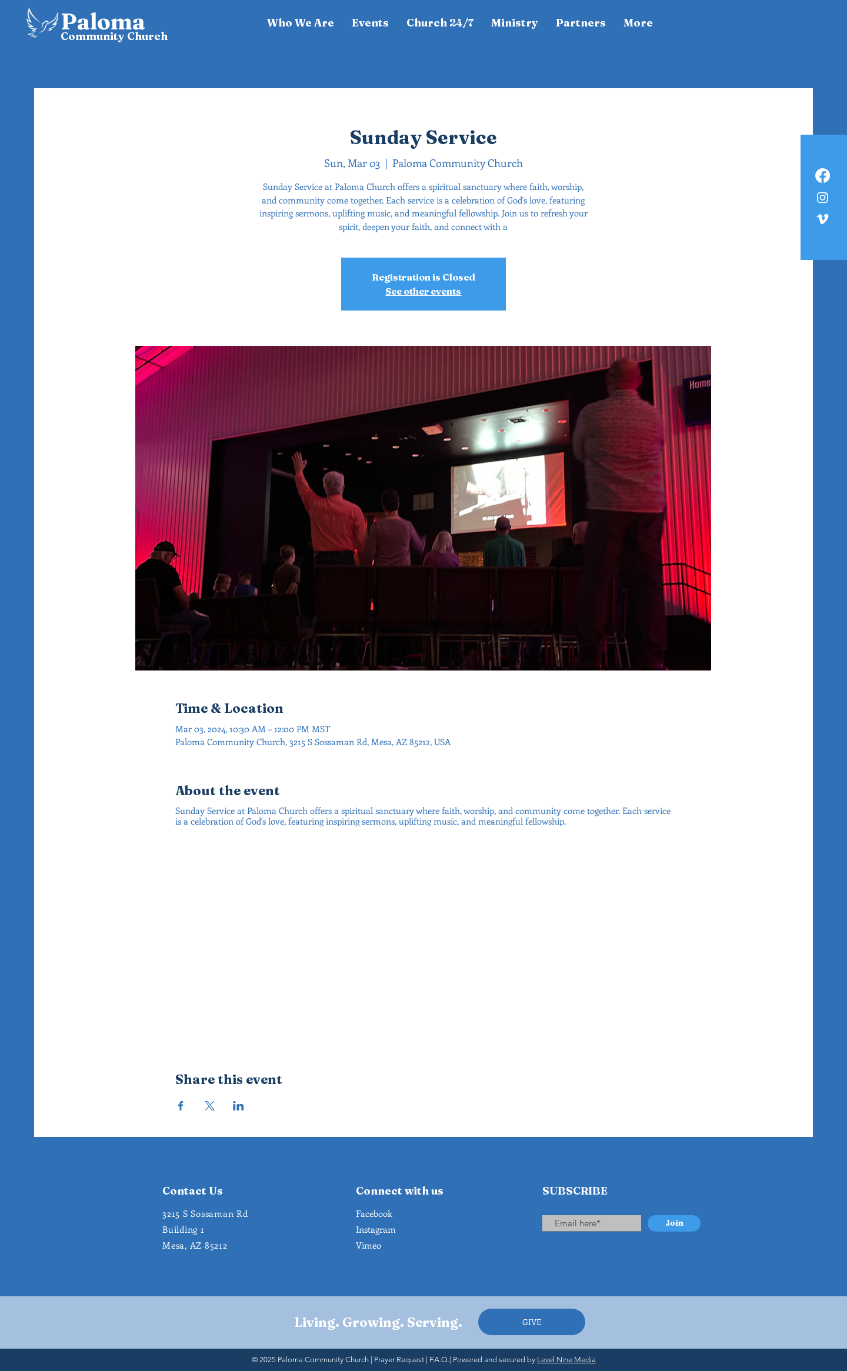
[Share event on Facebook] (180, 1105)
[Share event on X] (209, 1105)
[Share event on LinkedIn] (238, 1105)
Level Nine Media (566, 1359)
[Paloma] (109, 22)
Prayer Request (399, 1359)
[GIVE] (531, 1322)
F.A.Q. (439, 1359)
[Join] (674, 1223)
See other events (423, 291)
